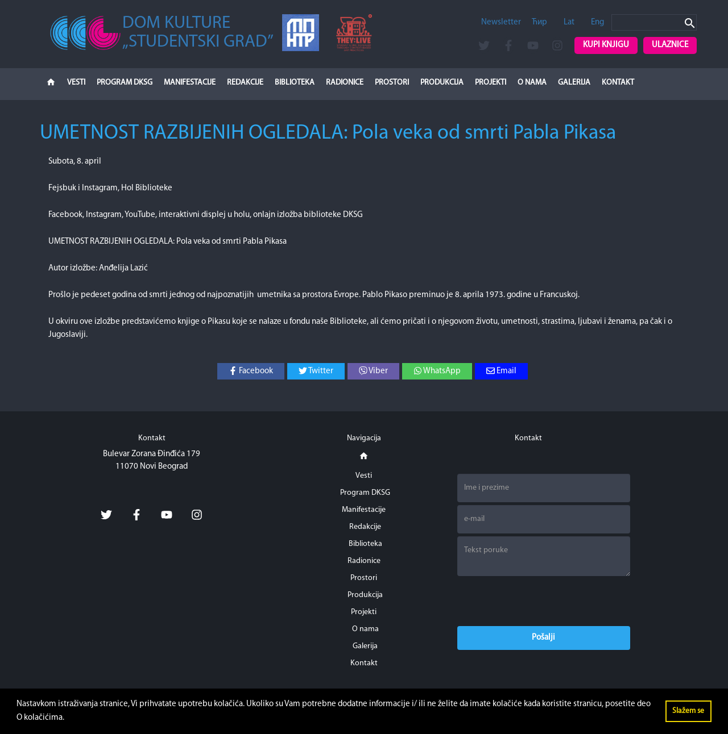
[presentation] (543, 601)
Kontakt (618, 82)
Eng (597, 22)
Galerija (574, 82)
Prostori (392, 82)
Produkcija (442, 82)
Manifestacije (190, 82)
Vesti (76, 82)
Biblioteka (295, 82)
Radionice (344, 82)
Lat (569, 22)
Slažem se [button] (688, 711)
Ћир (539, 22)
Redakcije (245, 82)
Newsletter (501, 22)
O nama (532, 82)
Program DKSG (124, 82)
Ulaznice (670, 45)
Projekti (490, 82)
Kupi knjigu (606, 45)
